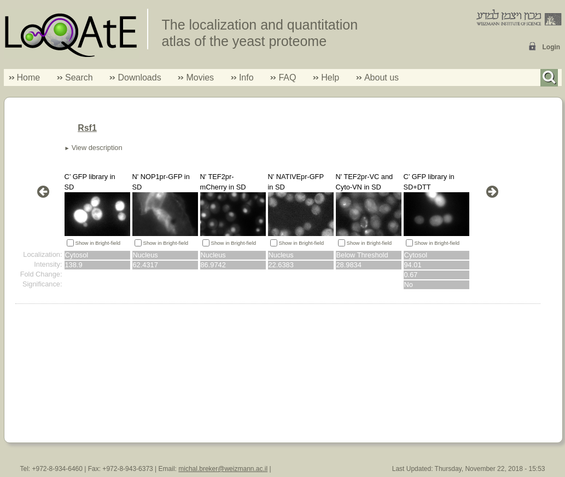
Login (552, 47)
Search (75, 77)
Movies (200, 77)
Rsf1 (87, 128)
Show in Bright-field (98, 243)
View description (97, 147)
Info (242, 77)
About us (381, 77)
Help (330, 77)
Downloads (139, 77)
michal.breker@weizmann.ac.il (222, 469)
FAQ (287, 77)
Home (28, 77)
